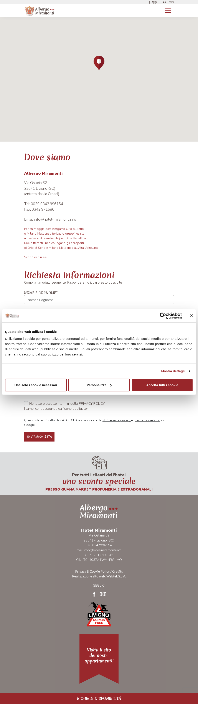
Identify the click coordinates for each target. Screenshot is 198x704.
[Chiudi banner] (191, 315)
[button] (99, 63)
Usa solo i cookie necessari (36, 385)
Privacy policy (92, 403)
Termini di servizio (147, 420)
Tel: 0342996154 (99, 545)
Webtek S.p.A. (116, 576)
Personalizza (99, 385)
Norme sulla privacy (116, 420)
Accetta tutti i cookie (162, 385)
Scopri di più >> (35, 257)
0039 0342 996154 (47, 203)
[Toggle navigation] (168, 11)
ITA (164, 2)
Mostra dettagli (173, 371)
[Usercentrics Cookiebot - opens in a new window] (163, 316)
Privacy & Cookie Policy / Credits (99, 571)
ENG (171, 2)
